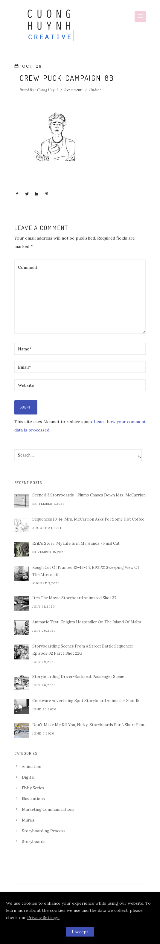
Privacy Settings (43, 917)
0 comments (73, 90)
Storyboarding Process (43, 830)
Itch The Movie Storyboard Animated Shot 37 (74, 597)
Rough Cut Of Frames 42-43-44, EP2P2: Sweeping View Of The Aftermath (85, 571)
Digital (28, 777)
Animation (31, 766)
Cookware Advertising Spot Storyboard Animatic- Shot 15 (85, 700)
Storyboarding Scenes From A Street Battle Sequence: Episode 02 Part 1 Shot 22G (82, 650)
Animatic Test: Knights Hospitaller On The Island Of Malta (86, 622)
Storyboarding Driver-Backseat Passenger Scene (78, 676)
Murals (28, 820)
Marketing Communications (48, 809)
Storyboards (33, 841)
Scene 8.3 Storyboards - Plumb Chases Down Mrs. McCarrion (89, 495)
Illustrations (33, 798)
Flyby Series (33, 788)
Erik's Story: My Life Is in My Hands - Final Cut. (76, 543)
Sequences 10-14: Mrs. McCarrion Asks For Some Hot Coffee (88, 519)
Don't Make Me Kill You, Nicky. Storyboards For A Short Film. (88, 724)
